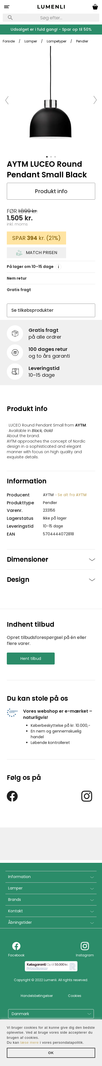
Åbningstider (20, 922)
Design (18, 579)
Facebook (16, 955)
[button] (7, 99)
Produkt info (51, 191)
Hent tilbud (30, 658)
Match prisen (41, 253)
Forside (9, 41)
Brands (14, 899)
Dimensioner (27, 559)
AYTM (70, 495)
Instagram (85, 955)
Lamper (15, 888)
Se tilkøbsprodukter (32, 310)
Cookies (74, 995)
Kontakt (15, 911)
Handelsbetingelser (37, 995)
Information (19, 876)
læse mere (29, 1042)
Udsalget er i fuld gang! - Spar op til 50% (51, 29)
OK (51, 1053)
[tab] (47, 156)
